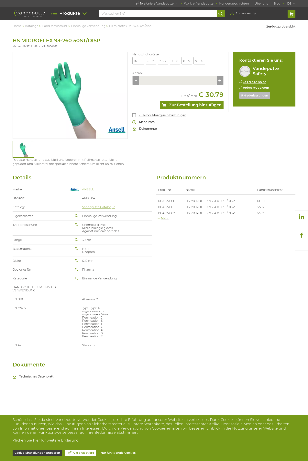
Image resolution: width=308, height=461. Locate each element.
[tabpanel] (23, 149)
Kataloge (31, 26)
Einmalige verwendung (88, 26)
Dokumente (144, 129)
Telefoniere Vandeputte (155, 3)
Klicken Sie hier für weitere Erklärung (46, 440)
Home (17, 26)
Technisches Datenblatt (33, 376)
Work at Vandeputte (199, 3)
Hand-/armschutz (55, 26)
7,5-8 (174, 61)
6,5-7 (163, 61)
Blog (277, 3)
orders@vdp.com (256, 87)
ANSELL (88, 189)
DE (289, 3)
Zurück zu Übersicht (280, 26)
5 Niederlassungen (254, 95)
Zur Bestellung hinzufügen (192, 106)
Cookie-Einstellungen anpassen (37, 453)
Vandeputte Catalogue (98, 207)
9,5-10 (199, 61)
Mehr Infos (143, 122)
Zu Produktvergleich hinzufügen (162, 115)
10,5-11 (138, 61)
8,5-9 (186, 61)
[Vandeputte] (30, 13)
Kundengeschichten (234, 3)
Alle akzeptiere (83, 453)
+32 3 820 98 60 (254, 82)
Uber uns (261, 3)
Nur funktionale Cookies (118, 453)
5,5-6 (151, 61)
